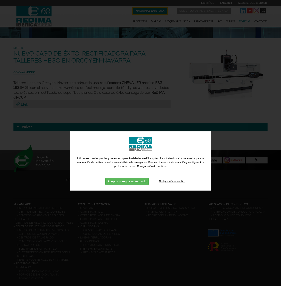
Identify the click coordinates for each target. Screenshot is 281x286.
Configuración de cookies (172, 186)
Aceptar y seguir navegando (127, 186)
